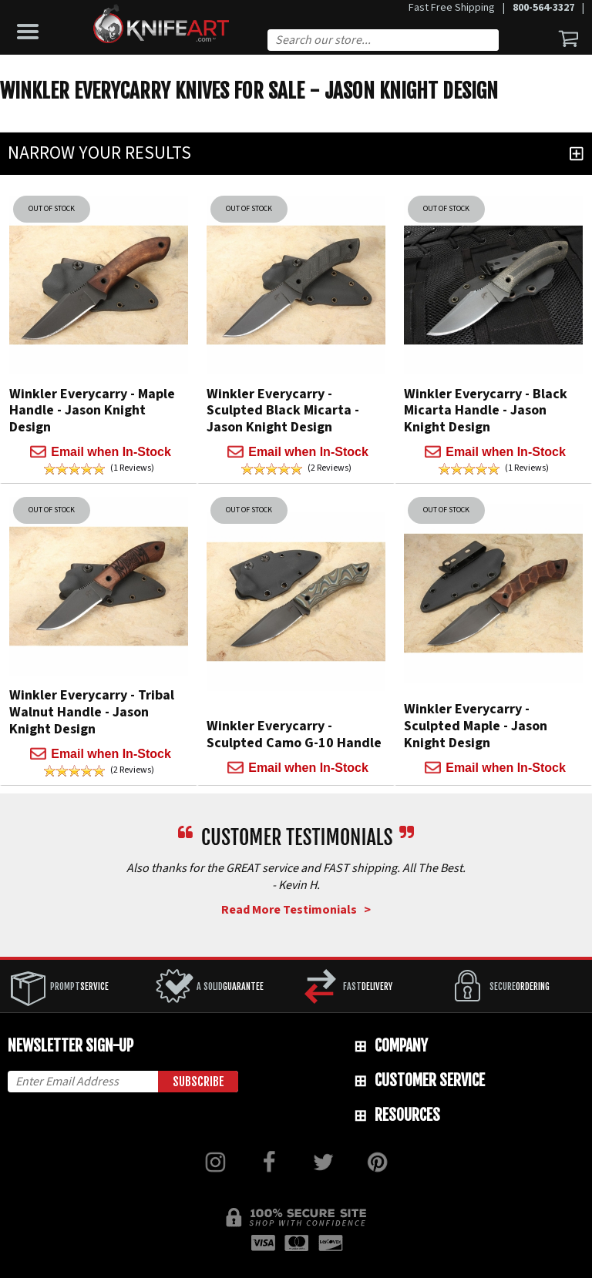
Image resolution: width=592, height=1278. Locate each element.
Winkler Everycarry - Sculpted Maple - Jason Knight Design (475, 725)
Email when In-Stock (111, 451)
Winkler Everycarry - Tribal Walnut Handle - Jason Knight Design (91, 712)
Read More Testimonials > (296, 909)
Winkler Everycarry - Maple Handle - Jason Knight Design (92, 410)
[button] (32, 28)
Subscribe (198, 1081)
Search (493, 41)
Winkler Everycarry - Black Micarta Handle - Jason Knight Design (485, 410)
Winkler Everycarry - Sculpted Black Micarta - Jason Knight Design (283, 410)
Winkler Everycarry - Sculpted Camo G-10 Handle (294, 734)
